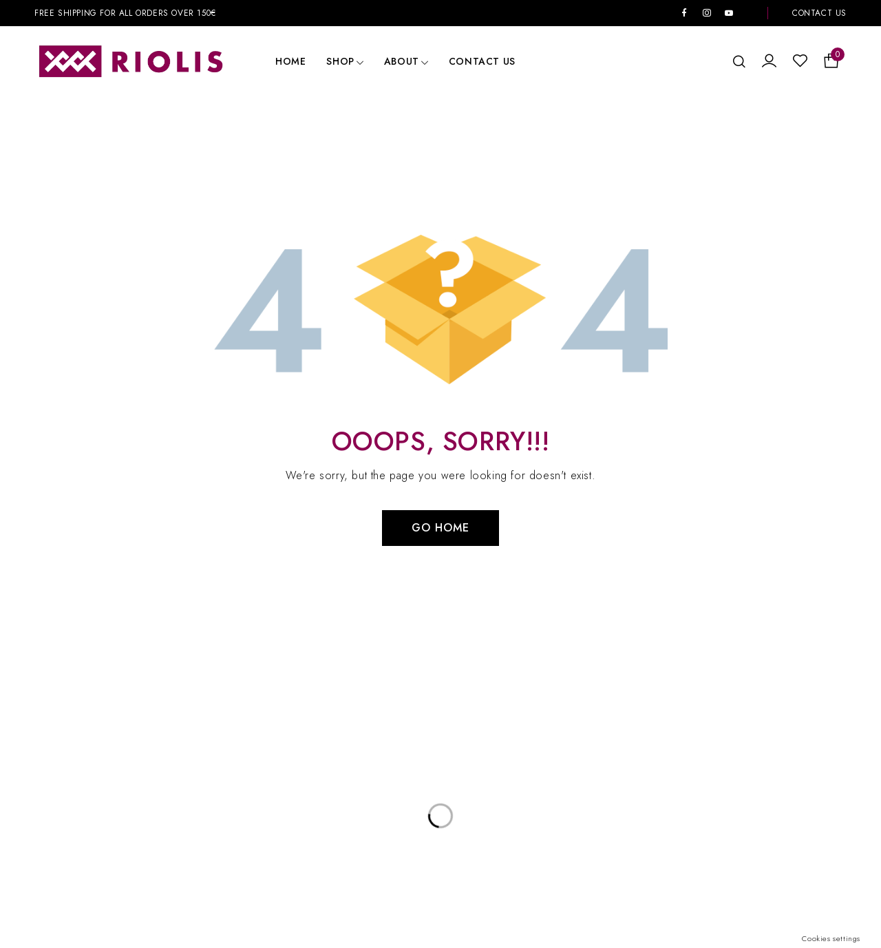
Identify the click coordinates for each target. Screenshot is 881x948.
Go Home (440, 528)
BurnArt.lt (651, 896)
